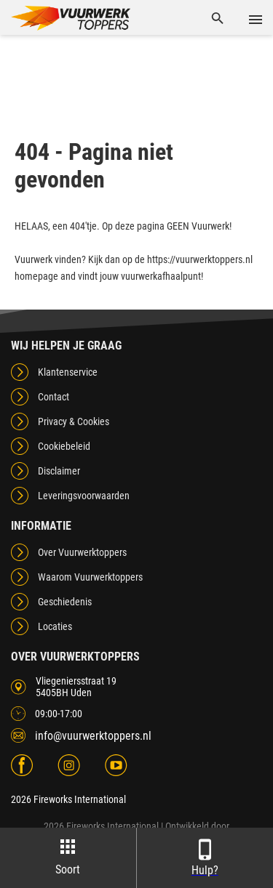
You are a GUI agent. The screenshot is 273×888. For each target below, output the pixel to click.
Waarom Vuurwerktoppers (90, 577)
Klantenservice (68, 372)
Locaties (55, 626)
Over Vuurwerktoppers (82, 552)
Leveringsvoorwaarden (84, 495)
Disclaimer (59, 471)
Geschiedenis (65, 602)
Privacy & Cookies (73, 421)
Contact (53, 397)
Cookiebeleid (64, 446)
